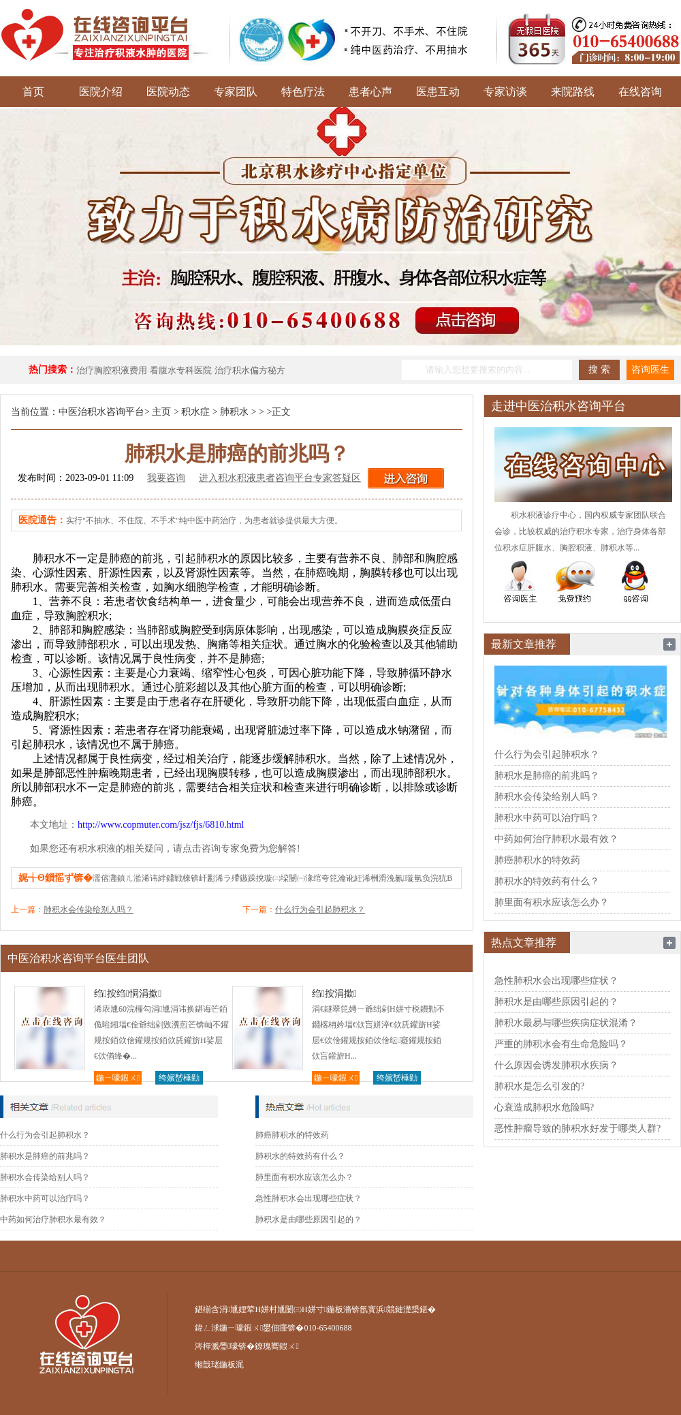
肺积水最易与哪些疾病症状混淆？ (565, 1023)
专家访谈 (505, 91)
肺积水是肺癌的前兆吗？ (45, 1156)
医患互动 (438, 91)
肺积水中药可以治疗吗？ (45, 1198)
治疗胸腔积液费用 (111, 370)
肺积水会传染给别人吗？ (88, 909)
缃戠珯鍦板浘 (219, 1364)
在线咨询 (640, 91)
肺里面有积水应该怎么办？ (304, 1177)
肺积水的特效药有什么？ (300, 1156)
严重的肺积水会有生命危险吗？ (561, 1044)
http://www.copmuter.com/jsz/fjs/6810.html (161, 825)
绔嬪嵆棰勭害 (179, 1079)
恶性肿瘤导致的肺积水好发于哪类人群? (577, 1128)
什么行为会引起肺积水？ (320, 909)
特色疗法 (303, 91)
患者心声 (370, 91)
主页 (161, 412)
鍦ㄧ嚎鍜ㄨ (118, 1078)
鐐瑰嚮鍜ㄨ (276, 1346)
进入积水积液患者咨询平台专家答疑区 (280, 478)
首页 (33, 91)
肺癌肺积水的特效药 (292, 1135)
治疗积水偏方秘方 (250, 370)
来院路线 (573, 91)
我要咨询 (166, 478)
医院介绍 (101, 91)
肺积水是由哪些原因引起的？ (308, 1219)
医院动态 (168, 91)
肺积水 (234, 412)
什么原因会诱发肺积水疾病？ (556, 1065)
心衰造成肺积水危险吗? (544, 1107)
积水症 (195, 412)
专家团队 (235, 91)
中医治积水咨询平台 (101, 412)
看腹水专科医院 (181, 370)
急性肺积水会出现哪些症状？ (308, 1198)
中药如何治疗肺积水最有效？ (53, 1219)
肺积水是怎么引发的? (539, 1086)
